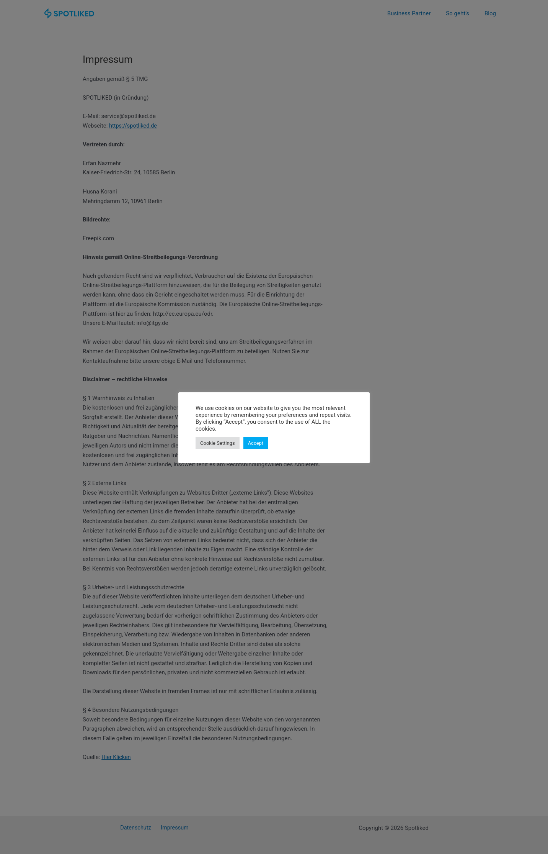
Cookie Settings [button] (217, 443)
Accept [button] (256, 443)
